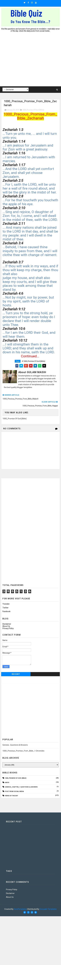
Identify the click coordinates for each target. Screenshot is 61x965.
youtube (6, 604)
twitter (5, 608)
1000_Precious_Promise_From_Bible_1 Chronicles (23, 751)
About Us (6, 626)
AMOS (7, 783)
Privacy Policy (8, 628)
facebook (6, 612)
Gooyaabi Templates (48, 909)
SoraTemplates (20, 909)
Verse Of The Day (11, 796)
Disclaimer (6, 624)
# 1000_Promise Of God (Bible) (33, 361)
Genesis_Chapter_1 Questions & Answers (21, 787)
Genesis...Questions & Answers (15, 745)
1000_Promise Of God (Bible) (33, 110)
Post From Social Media (14, 791)
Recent (16, 674)
